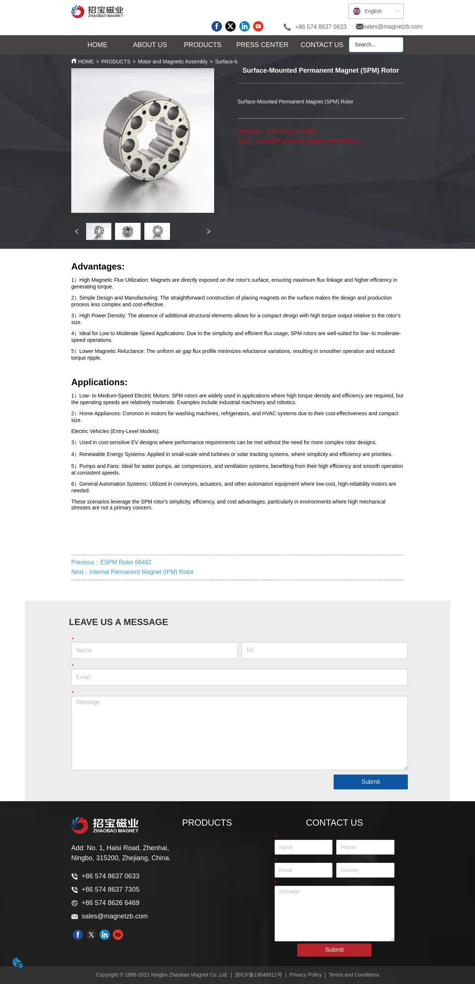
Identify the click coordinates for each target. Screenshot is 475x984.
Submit (370, 782)
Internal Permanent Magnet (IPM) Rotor (308, 141)
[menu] (209, 45)
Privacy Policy (305, 975)
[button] (150, 45)
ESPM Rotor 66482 (292, 131)
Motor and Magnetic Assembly (173, 62)
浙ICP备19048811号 (258, 975)
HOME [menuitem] (98, 45)
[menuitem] (150, 45)
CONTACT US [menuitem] (322, 45)
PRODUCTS (116, 62)
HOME (86, 62)
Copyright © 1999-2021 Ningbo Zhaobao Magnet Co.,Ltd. (162, 975)
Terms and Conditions (354, 975)
